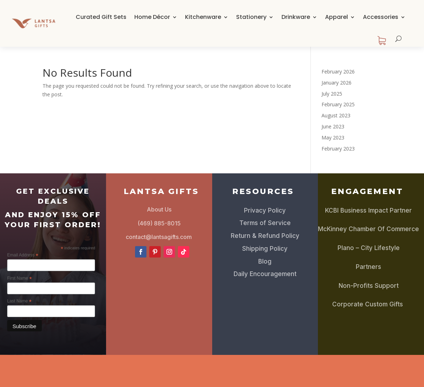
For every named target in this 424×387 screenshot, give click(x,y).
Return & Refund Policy (265, 235)
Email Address (22, 255)
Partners (368, 266)
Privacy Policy (265, 210)
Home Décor (152, 17)
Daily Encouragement (265, 273)
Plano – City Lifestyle (369, 247)
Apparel (336, 17)
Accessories (380, 17)
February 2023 (338, 148)
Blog (264, 261)
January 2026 (336, 82)
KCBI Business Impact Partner (368, 210)
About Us (159, 209)
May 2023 (332, 137)
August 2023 (335, 115)
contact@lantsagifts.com (159, 236)
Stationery (251, 17)
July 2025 (331, 93)
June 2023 (332, 126)
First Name (19, 278)
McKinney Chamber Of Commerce (368, 229)
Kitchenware (203, 17)
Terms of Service (265, 222)
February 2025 (338, 104)
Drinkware (295, 17)
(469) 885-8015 (159, 223)
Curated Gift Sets (101, 17)
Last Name (19, 301)
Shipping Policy (265, 248)
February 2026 (338, 71)
